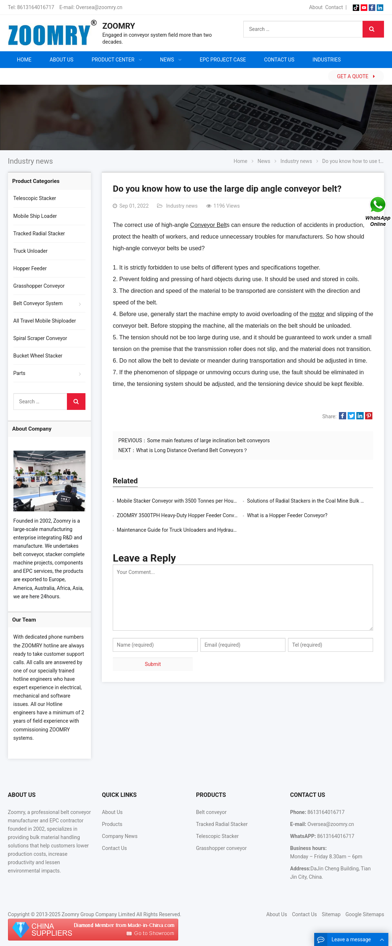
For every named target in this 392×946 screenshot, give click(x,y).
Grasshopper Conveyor (39, 286)
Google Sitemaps (364, 914)
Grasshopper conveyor (221, 848)
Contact (334, 7)
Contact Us (114, 848)
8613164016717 (35, 7)
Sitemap (331, 914)
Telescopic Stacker (34, 198)
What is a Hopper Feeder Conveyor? (287, 515)
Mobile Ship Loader (35, 216)
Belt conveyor (211, 812)
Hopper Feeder (30, 268)
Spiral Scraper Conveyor (40, 338)
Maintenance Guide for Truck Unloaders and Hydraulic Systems (188, 530)
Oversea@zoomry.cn (99, 7)
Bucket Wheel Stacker (38, 356)
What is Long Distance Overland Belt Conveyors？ (192, 450)
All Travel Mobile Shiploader (44, 321)
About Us (112, 812)
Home (24, 60)
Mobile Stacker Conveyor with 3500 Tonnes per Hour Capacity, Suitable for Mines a (210, 501)
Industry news (30, 161)
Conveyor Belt (208, 225)
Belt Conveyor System (38, 303)
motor (316, 314)
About (316, 7)
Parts (19, 373)
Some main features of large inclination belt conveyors (208, 440)
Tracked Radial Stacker (39, 233)
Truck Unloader (30, 251)
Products (112, 824)
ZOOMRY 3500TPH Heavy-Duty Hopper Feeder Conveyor (180, 515)
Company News (119, 836)
